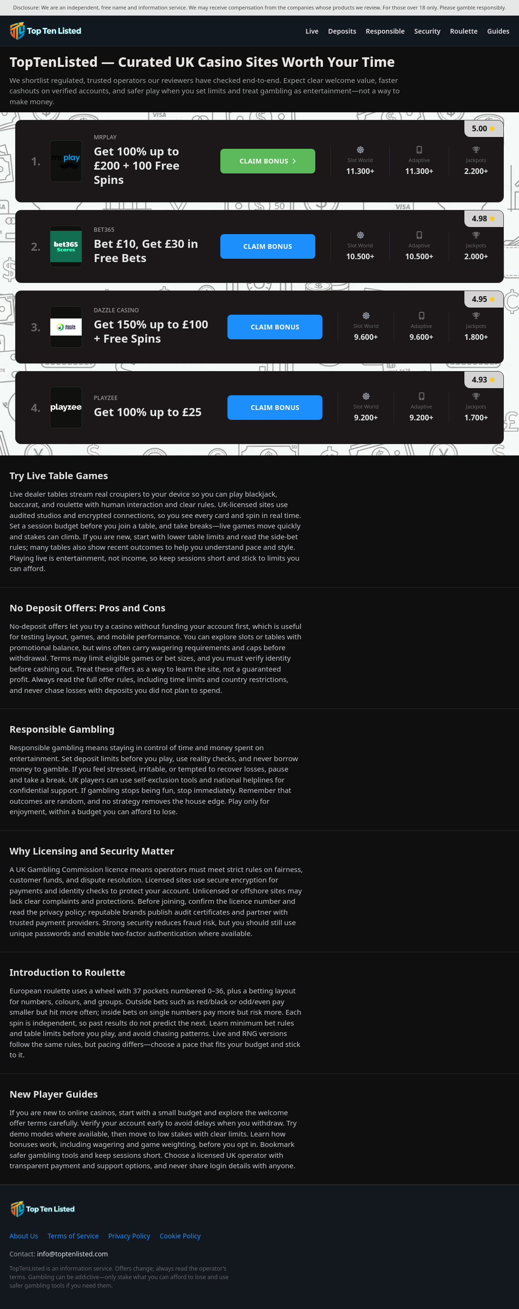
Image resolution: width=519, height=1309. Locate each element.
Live (312, 31)
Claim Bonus (268, 160)
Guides (498, 31)
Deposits (342, 31)
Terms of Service (73, 1235)
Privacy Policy (129, 1235)
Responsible (385, 31)
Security (428, 31)
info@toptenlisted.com (72, 1253)
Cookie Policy (180, 1235)
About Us (23, 1235)
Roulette (464, 31)
